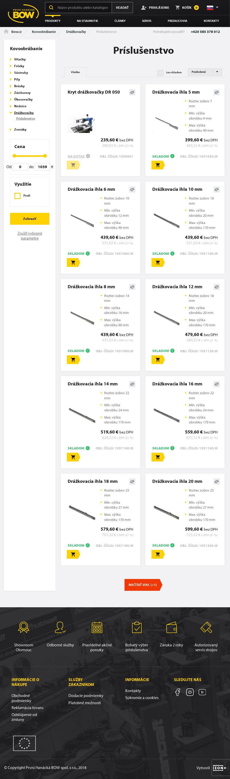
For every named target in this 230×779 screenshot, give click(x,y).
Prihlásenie (155, 7)
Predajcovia (177, 21)
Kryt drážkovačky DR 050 (94, 92)
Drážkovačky (76, 31)
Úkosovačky (23, 99)
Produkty (52, 21)
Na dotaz (76, 156)
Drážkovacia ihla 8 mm (91, 286)
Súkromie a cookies (141, 697)
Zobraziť (29, 218)
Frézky (19, 66)
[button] (212, 7)
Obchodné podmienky (21, 698)
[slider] (14, 156)
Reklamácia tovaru (27, 707)
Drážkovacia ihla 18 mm (93, 481)
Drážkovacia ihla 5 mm (176, 92)
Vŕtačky (20, 59)
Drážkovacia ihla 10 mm (177, 189)
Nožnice (20, 106)
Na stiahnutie (87, 21)
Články (120, 21)
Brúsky (19, 86)
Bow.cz (13, 31)
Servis (146, 21)
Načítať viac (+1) (143, 585)
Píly (17, 79)
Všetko (75, 72)
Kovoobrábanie (44, 31)
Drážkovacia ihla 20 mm (177, 481)
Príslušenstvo (25, 118)
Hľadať (122, 7)
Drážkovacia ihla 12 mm (177, 286)
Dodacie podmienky (85, 695)
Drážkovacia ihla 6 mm (91, 189)
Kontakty (211, 21)
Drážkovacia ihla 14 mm (93, 383)
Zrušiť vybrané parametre (29, 236)
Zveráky (20, 129)
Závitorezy (22, 92)
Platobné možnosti (84, 702)
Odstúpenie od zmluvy (24, 717)
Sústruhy (21, 72)
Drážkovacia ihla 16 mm (177, 383)
